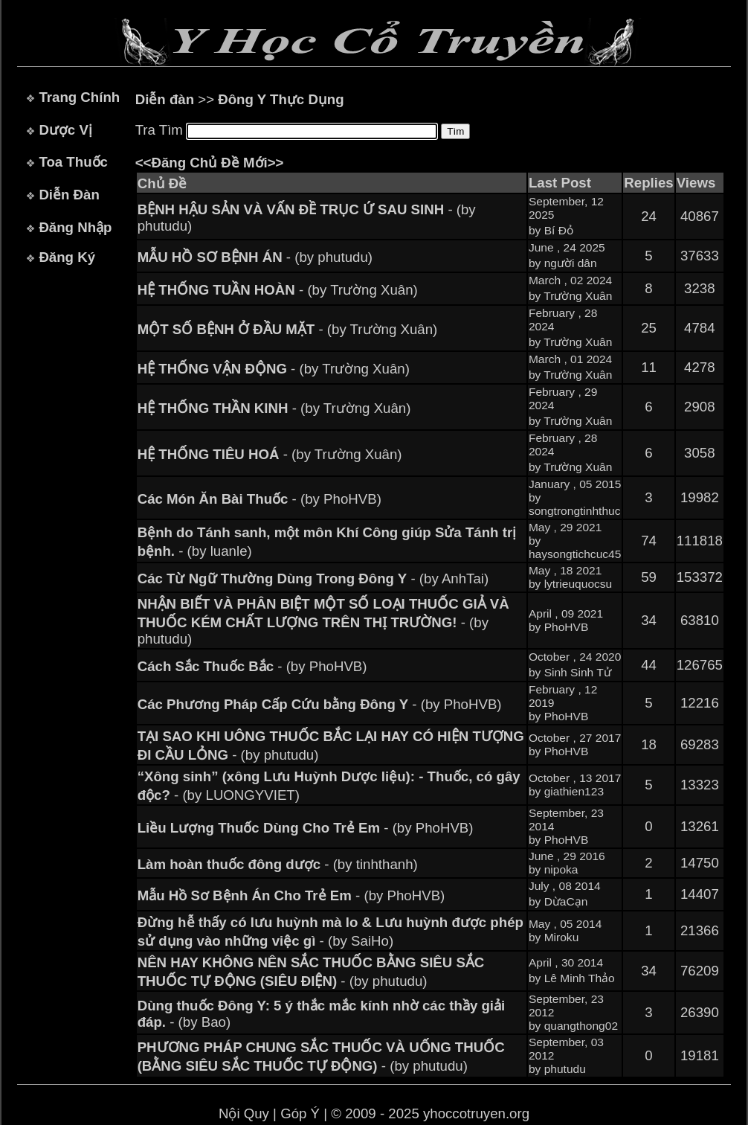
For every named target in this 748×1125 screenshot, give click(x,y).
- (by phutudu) (255, 257)
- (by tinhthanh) (278, 864)
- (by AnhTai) (313, 578)
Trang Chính (79, 97)
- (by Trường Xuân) (278, 290)
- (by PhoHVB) (259, 499)
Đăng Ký (67, 257)
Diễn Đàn (69, 194)
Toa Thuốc (73, 162)
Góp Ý (300, 1113)
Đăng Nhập (75, 227)
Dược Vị (65, 130)
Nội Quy (244, 1113)
